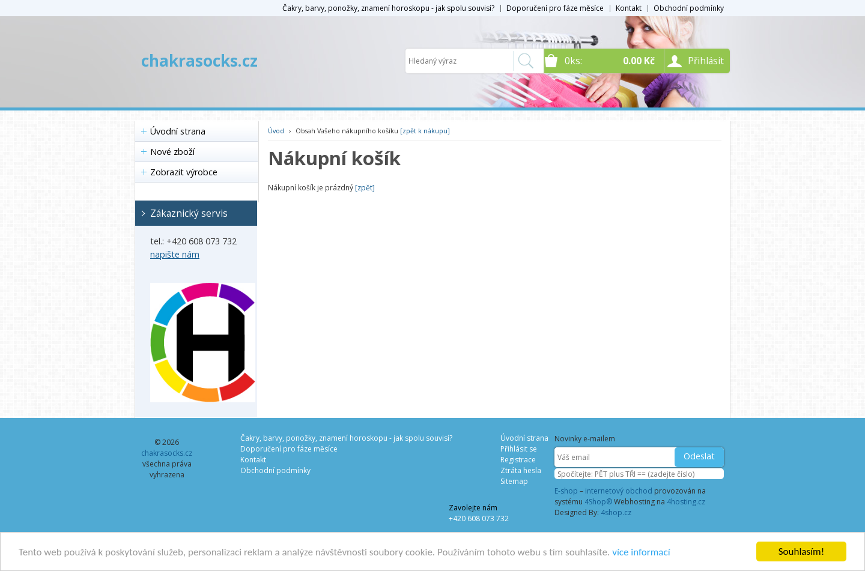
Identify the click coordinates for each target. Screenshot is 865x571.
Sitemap (514, 481)
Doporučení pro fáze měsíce (555, 8)
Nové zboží (172, 151)
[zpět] (365, 188)
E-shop (566, 491)
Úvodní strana (177, 131)
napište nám (174, 254)
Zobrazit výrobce (183, 172)
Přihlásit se (518, 449)
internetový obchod (618, 491)
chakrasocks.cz (199, 60)
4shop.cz (616, 512)
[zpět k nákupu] (425, 130)
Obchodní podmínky (689, 8)
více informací (641, 552)
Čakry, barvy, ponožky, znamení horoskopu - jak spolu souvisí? (388, 8)
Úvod (276, 130)
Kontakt (629, 8)
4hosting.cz (686, 502)
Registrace (518, 460)
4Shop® (598, 502)
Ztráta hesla (520, 470)
